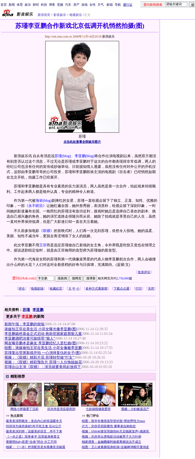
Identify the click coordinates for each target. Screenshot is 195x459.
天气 (101, 5)
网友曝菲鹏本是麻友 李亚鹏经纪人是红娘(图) (40, 343)
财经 (36, 5)
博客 (52, 5)
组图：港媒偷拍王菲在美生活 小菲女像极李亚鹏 (43, 348)
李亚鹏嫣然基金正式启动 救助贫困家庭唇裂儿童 (43, 334)
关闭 (151, 288)
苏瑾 (58, 156)
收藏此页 (56, 288)
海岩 (39, 201)
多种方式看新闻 (96, 288)
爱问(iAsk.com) (24, 278)
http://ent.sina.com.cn (59, 36)
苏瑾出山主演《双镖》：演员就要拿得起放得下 (42, 367)
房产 (76, 5)
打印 (138, 288)
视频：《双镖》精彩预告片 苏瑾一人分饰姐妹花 (43, 362)
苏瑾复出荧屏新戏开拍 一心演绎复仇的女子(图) (42, 353)
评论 (21, 288)
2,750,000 (122, 278)
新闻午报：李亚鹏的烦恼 (24, 324)
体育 (20, 5)
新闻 (12, 5)
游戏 (84, 5)
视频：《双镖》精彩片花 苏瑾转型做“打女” (39, 357)
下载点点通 (121, 288)
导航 (118, 5)
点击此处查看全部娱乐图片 (82, 142)
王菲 (43, 245)
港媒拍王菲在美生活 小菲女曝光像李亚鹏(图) (40, 329)
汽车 (68, 5)
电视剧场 (37, 288)
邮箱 (110, 5)
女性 (92, 5)
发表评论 (144, 272)
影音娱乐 (60, 15)
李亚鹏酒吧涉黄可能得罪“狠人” (29, 338)
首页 (4, 5)
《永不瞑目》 (36, 206)
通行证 (127, 5)
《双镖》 (46, 231)
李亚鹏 (80, 156)
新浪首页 (44, 15)
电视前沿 (75, 15)
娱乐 (28, 5)
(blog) (66, 156)
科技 (44, 5)
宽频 (60, 5)
